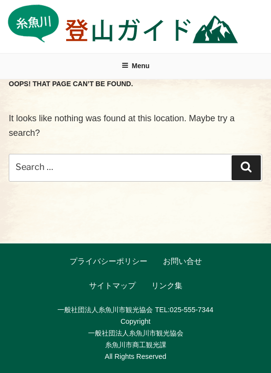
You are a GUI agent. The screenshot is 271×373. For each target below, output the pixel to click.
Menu (136, 66)
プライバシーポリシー (108, 261)
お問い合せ (182, 261)
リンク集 (166, 285)
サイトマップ (112, 285)
